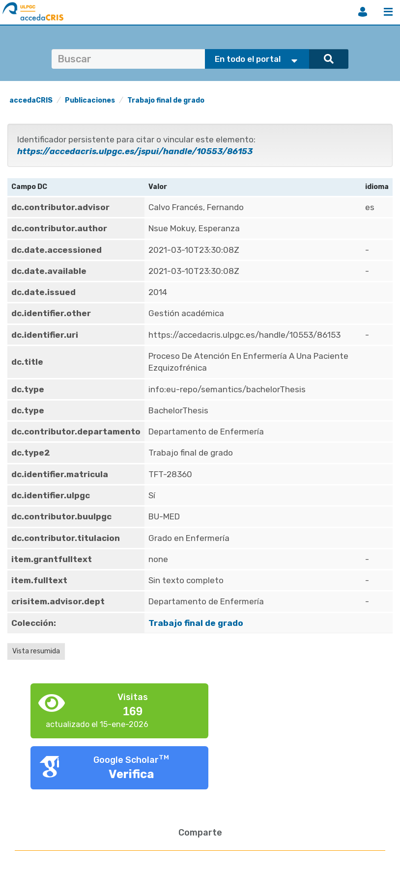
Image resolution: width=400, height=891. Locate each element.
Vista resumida (36, 651)
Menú (388, 12)
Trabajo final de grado (165, 100)
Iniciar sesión (363, 12)
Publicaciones (90, 100)
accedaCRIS (31, 100)
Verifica (131, 774)
